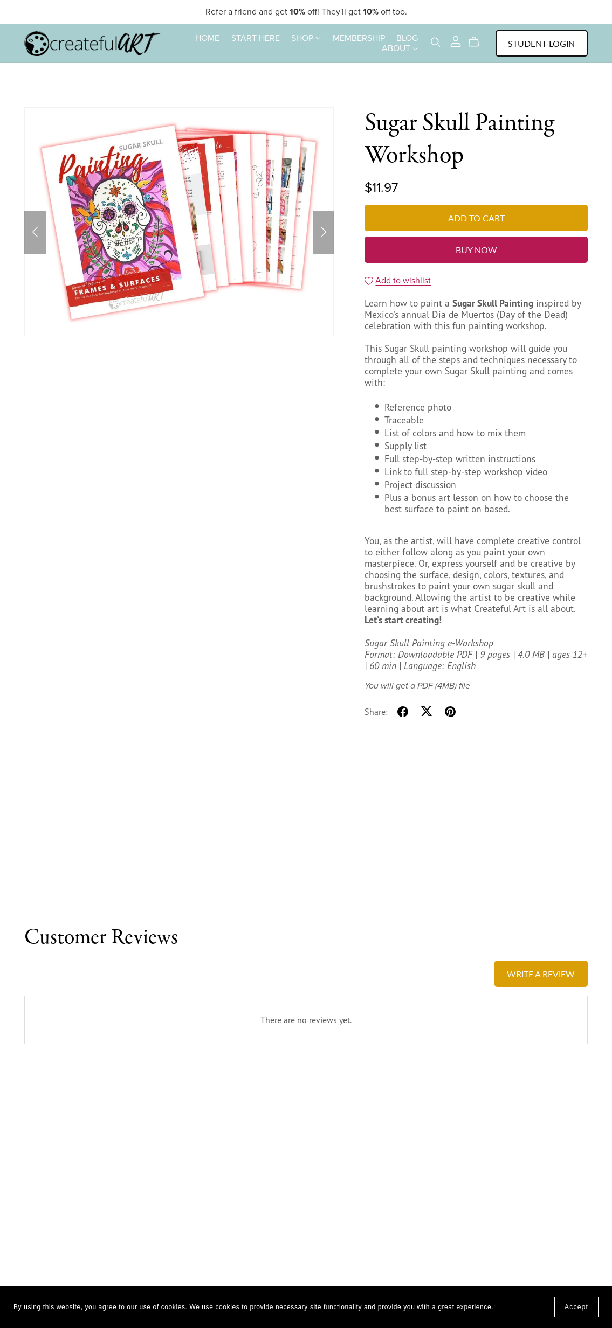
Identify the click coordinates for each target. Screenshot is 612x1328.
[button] (35, 232)
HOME (207, 37)
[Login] (455, 40)
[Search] (436, 42)
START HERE (255, 37)
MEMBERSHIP (359, 37)
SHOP (306, 37)
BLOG (407, 37)
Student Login (541, 43)
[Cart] (478, 42)
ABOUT (400, 48)
